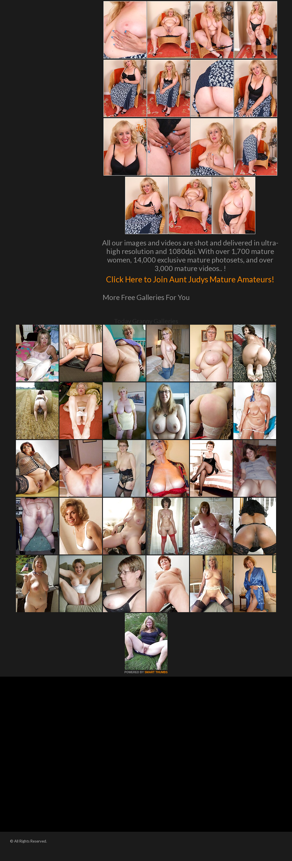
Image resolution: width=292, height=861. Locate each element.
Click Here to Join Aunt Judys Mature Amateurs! (190, 284)
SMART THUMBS (155, 684)
